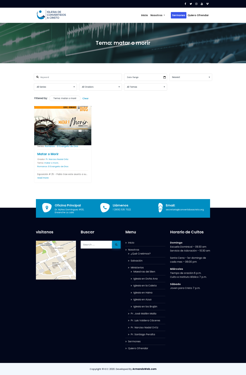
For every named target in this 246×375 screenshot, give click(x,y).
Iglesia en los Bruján (145, 306)
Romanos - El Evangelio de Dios (61, 146)
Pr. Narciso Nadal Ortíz (144, 327)
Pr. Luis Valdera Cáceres (145, 320)
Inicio (149, 15)
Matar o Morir (48, 154)
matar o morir (51, 163)
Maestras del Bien (144, 271)
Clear (85, 98)
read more (43, 177)
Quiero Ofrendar (198, 15)
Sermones (178, 15)
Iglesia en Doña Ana (145, 278)
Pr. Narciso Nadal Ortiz (57, 159)
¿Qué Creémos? (141, 253)
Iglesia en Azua (142, 299)
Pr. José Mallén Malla (143, 313)
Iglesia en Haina (142, 292)
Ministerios (137, 267)
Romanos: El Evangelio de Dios (52, 166)
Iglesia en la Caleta (145, 285)
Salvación (136, 260)
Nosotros (162, 15)
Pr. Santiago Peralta (143, 334)
